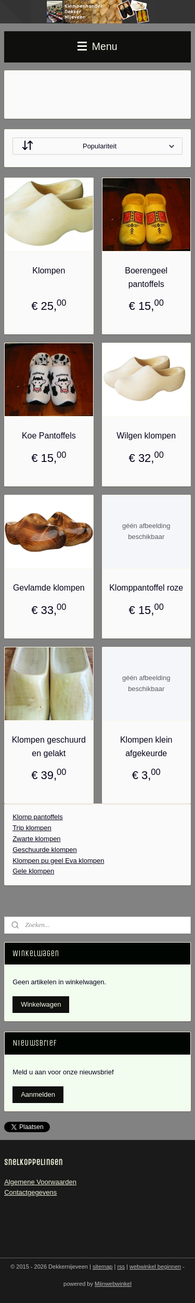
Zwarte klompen (36, 839)
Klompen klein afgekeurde (146, 746)
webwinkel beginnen (155, 1266)
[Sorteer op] (97, 146)
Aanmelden (38, 1094)
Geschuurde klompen (44, 849)
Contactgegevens (30, 1192)
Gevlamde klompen (49, 587)
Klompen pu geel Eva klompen (58, 860)
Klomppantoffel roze (146, 587)
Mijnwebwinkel (113, 1284)
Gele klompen (33, 871)
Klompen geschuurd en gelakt (49, 746)
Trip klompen (31, 828)
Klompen (48, 270)
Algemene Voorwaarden (40, 1182)
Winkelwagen (41, 1004)
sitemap (103, 1266)
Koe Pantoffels (49, 435)
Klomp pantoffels (37, 817)
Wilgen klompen (146, 435)
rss (121, 1266)
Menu (97, 46)
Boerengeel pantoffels (146, 277)
